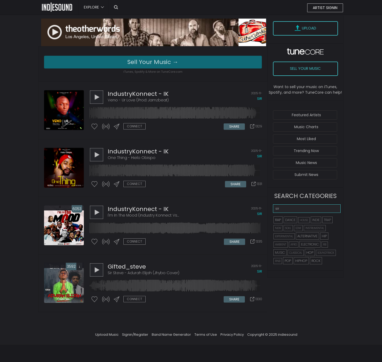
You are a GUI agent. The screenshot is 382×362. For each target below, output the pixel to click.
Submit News (306, 174)
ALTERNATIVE (307, 236)
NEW (278, 228)
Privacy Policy (232, 334)
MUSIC (280, 252)
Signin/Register (135, 334)
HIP (324, 236)
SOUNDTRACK (326, 253)
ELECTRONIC (310, 244)
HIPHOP (301, 260)
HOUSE (304, 220)
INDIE (316, 220)
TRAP (327, 220)
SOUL (288, 228)
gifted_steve (127, 266)
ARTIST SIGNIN (325, 7)
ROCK (315, 260)
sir (259, 98)
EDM (298, 228)
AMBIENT (280, 245)
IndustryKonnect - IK (138, 94)
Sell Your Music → (152, 62)
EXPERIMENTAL (284, 236)
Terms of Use (205, 334)
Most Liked (306, 138)
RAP (278, 219)
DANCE (290, 220)
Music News (306, 162)
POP (288, 260)
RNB (277, 261)
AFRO (293, 245)
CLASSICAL (295, 253)
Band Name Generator (171, 334)
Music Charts (306, 127)
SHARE (234, 126)
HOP (309, 252)
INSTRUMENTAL (314, 228)
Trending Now (306, 150)
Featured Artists (306, 115)
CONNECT (134, 126)
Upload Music (107, 334)
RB (324, 245)
